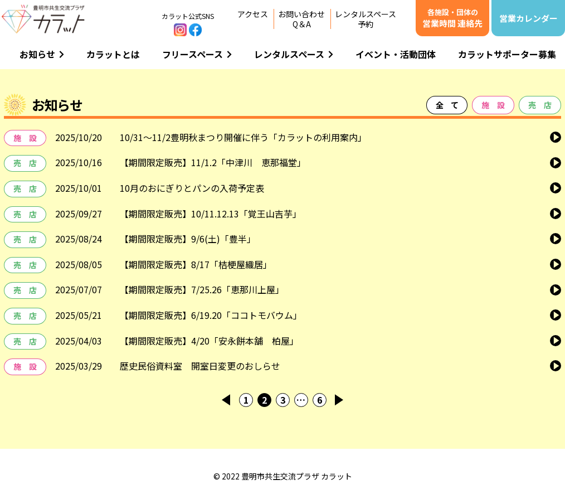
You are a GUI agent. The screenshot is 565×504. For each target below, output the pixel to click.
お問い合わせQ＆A (301, 19)
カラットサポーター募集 (507, 54)
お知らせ (42, 54)
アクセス (252, 14)
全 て (447, 104)
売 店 (540, 104)
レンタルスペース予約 (365, 19)
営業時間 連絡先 (452, 18)
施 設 (493, 104)
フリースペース (197, 54)
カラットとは (113, 54)
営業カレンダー (528, 18)
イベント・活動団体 (395, 54)
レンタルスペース (293, 54)
